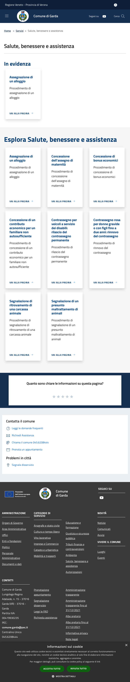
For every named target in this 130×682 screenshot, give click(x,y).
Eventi (101, 558)
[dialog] (65, 662)
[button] (65, 676)
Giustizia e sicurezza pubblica (77, 535)
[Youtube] (103, 16)
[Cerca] (123, 16)
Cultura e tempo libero (47, 532)
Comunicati (104, 529)
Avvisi (101, 535)
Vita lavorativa (42, 538)
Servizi (20, 31)
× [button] (126, 645)
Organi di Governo (12, 523)
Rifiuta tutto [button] (79, 668)
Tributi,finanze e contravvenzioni (75, 546)
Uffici (5, 535)
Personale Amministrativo (11, 555)
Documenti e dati (12, 564)
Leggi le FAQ (41, 611)
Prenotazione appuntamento (42, 592)
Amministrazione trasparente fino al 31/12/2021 (76, 605)
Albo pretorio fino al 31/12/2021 (77, 624)
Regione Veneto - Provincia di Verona (26, 5)
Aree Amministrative (14, 529)
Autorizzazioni (74, 572)
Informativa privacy (77, 633)
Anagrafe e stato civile (47, 526)
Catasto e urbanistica (46, 550)
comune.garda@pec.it (15, 627)
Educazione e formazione (73, 525)
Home (7, 31)
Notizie (102, 523)
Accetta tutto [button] (52, 668)
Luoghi (101, 552)
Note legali (72, 639)
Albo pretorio (73, 616)
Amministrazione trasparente (75, 592)
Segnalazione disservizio (41, 603)
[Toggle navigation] (7, 16)
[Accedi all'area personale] (115, 5)
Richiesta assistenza (45, 618)
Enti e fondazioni (11, 541)
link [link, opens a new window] (98, 661)
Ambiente (71, 555)
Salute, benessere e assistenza (77, 563)
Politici (6, 547)
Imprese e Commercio (46, 544)
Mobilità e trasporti (45, 556)
